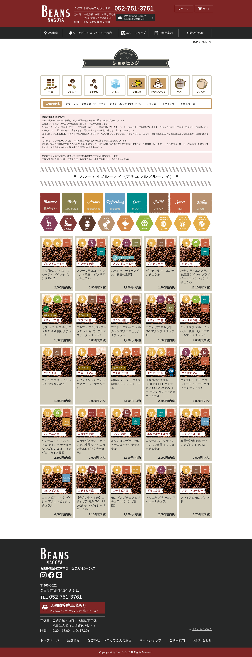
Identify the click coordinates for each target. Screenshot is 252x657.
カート (204, 9)
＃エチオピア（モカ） (94, 104)
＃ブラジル (72, 104)
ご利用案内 (164, 33)
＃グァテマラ (169, 104)
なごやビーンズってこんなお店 (90, 33)
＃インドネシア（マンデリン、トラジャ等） (134, 104)
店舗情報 (51, 33)
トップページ (49, 640)
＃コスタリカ (187, 104)
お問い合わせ (195, 32)
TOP (195, 42)
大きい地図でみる (202, 629)
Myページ (183, 8)
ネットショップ (133, 33)
